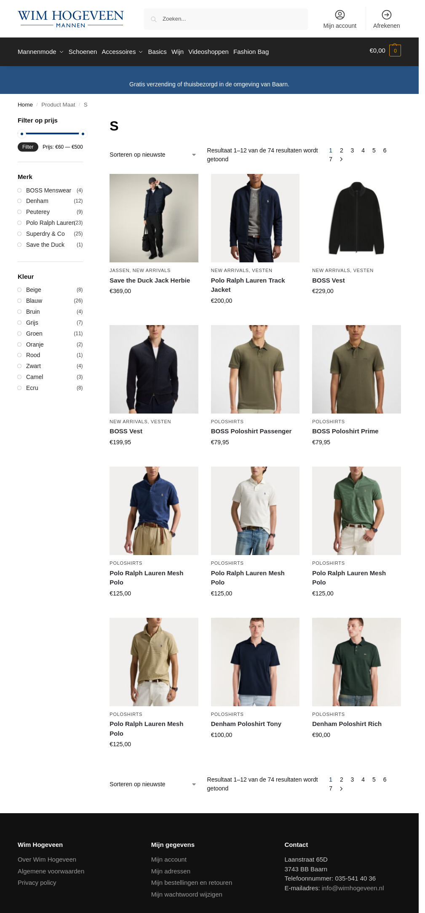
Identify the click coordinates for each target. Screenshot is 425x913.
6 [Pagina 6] (385, 147)
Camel (34, 374)
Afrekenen (386, 19)
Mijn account (340, 19)
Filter (28, 144)
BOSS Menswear (48, 187)
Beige (33, 287)
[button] (385, 50)
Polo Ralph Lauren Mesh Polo (146, 574)
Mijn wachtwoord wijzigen (186, 891)
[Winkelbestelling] (153, 152)
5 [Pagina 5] (374, 147)
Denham (37, 198)
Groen (34, 330)
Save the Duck (45, 241)
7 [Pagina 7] (330, 156)
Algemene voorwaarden (51, 868)
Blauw (34, 297)
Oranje (35, 341)
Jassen (119, 267)
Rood (33, 352)
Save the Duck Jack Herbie (150, 277)
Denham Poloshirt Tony (246, 721)
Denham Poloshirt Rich (347, 721)
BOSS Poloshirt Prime (345, 428)
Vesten (262, 267)
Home (25, 102)
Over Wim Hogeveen (47, 856)
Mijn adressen (170, 868)
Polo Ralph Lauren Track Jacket (248, 282)
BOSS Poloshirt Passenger (251, 428)
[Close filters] (85, 118)
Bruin (33, 308)
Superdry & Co (45, 231)
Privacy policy (37, 880)
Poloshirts (227, 418)
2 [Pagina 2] (341, 147)
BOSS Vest (328, 277)
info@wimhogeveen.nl (353, 885)
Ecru (32, 385)
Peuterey (38, 209)
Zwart (33, 363)
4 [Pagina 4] (363, 147)
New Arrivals (152, 267)
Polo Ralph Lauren (50, 220)
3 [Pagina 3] (352, 147)
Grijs (32, 319)
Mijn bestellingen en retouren (192, 880)
